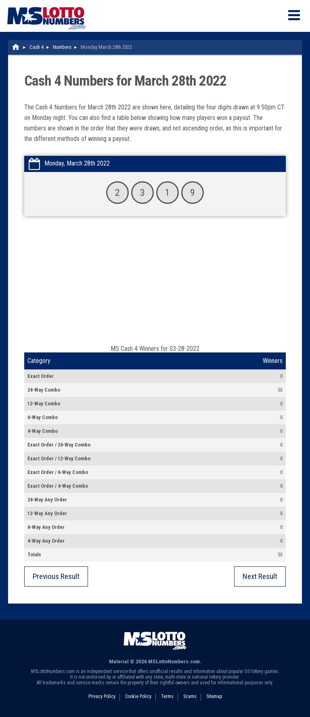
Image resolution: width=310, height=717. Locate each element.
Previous (56, 576)
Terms (167, 696)
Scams (190, 696)
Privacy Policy (101, 696)
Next (260, 576)
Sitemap (214, 696)
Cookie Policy (138, 696)
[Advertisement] (155, 284)
